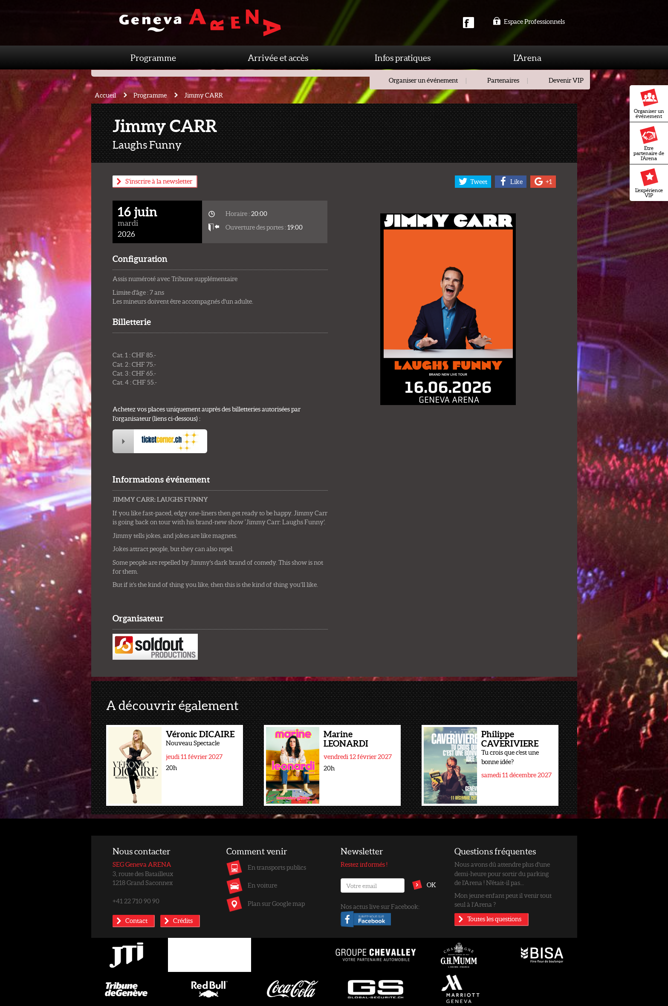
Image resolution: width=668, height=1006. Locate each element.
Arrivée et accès (278, 57)
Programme (153, 57)
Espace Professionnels (529, 21)
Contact (136, 920)
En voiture (262, 885)
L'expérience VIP (649, 183)
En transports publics (277, 867)
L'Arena (527, 57)
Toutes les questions (494, 919)
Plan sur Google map (276, 903)
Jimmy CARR (203, 95)
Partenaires (503, 80)
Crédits (183, 920)
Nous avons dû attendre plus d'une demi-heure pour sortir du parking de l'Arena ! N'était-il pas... (502, 873)
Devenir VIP (566, 80)
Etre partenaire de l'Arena (648, 143)
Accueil (105, 95)
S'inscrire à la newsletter (158, 181)
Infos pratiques (403, 57)
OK (431, 884)
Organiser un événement (649, 104)
